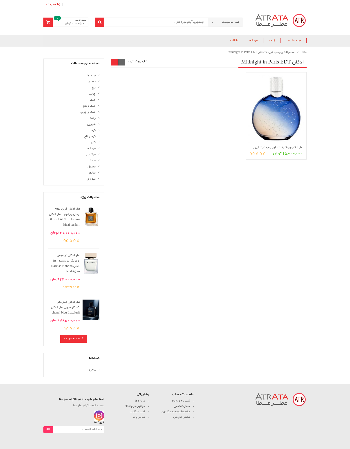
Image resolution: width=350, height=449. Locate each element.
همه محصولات (72, 338)
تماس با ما (139, 417)
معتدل (92, 167)
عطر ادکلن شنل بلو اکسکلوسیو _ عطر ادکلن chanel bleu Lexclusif (66, 307)
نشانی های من (181, 417)
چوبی (92, 94)
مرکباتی (91, 154)
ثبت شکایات (137, 411)
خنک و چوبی (88, 112)
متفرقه (91, 370)
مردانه (50, 4)
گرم (93, 130)
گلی (93, 142)
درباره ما (140, 401)
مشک (92, 160)
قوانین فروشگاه (135, 406)
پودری (92, 81)
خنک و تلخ (89, 106)
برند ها (296, 40)
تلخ (94, 88)
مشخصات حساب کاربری (176, 411)
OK (48, 429)
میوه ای (91, 179)
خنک (93, 100)
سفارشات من (182, 406)
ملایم (92, 173)
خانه (304, 52)
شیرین (91, 124)
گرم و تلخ (90, 136)
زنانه (57, 4)
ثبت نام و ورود (181, 401)
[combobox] (225, 22)
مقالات (234, 40)
